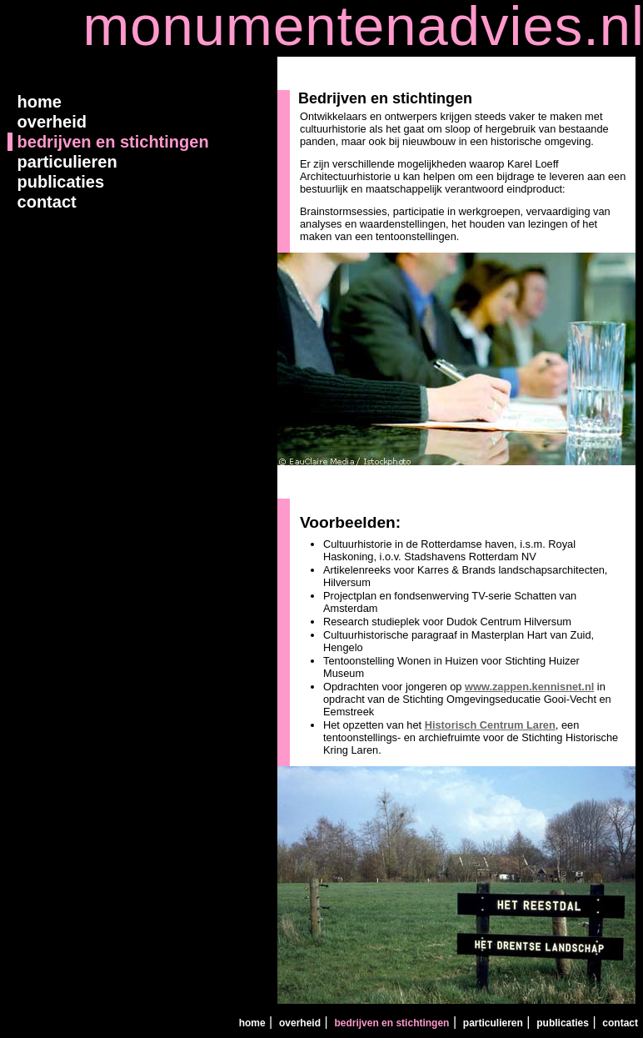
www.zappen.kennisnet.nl (529, 686)
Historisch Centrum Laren (490, 725)
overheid (49, 122)
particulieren (64, 162)
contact (44, 202)
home (37, 102)
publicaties (58, 182)
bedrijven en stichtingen (110, 142)
